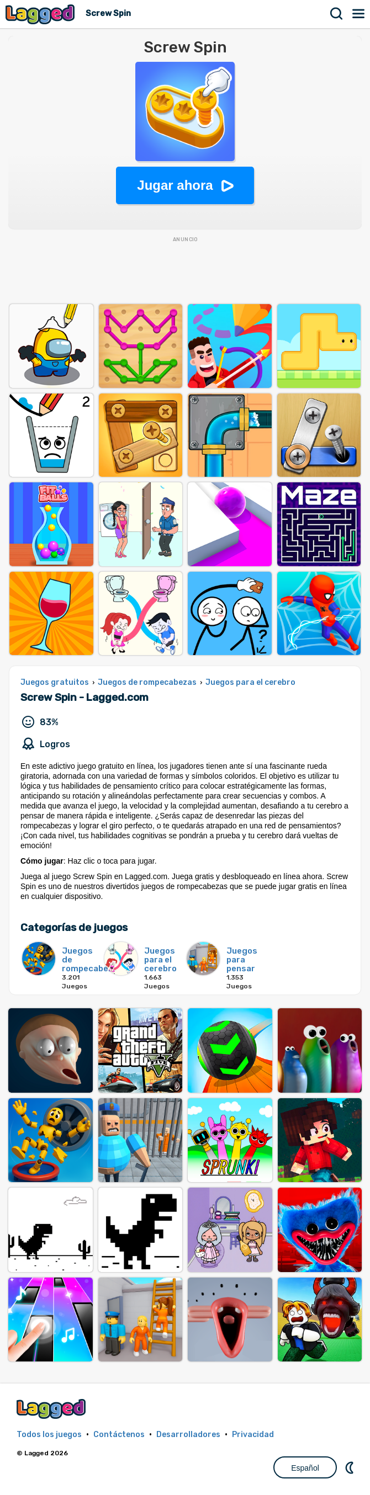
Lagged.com (52, 1409)
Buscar (337, 14)
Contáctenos (119, 1434)
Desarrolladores (188, 1434)
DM (351, 1467)
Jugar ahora (175, 185)
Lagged (41, 14)
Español (305, 1468)
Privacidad (253, 1434)
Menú (359, 14)
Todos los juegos (49, 1434)
